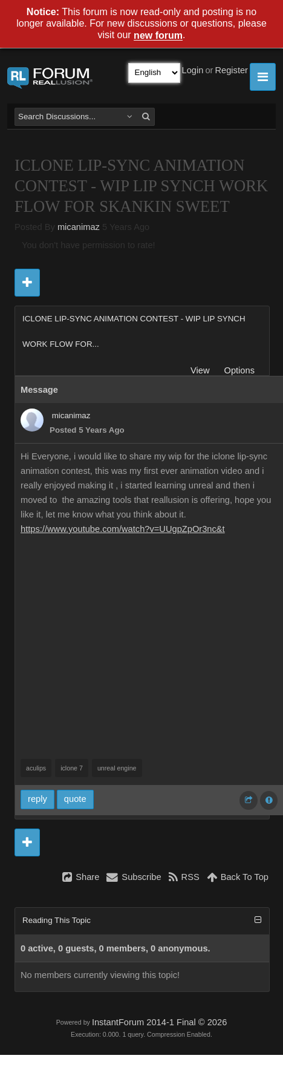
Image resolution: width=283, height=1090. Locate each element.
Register (231, 70)
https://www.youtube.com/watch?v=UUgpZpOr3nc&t (123, 529)
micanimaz (78, 227)
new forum (158, 36)
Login (193, 70)
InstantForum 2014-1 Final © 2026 (159, 1022)
